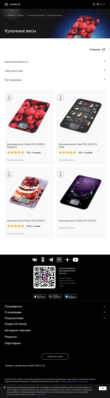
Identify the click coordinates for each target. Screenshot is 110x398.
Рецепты (11, 336)
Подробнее (41, 394)
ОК (102, 388)
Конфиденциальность (68, 381)
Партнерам (13, 343)
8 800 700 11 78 (36, 365)
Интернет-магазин (18, 330)
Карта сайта (83, 381)
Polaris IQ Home (16, 324)
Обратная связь (55, 356)
